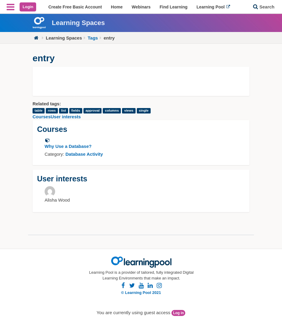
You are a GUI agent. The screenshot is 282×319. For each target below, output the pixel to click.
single (144, 111)
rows (52, 111)
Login (28, 7)
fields (75, 111)
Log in (178, 313)
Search (266, 6)
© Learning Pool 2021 (141, 292)
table (38, 111)
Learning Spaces (64, 37)
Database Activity (84, 154)
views (128, 111)
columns (112, 111)
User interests (66, 116)
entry (109, 37)
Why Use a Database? (68, 146)
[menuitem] (75, 7)
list (63, 111)
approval (93, 111)
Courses (42, 116)
